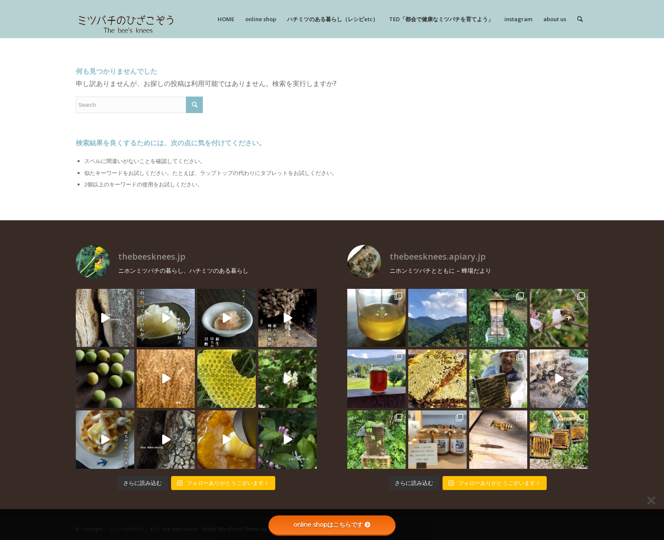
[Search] (580, 19)
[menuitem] (226, 19)
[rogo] (126, 19)
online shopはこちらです (332, 525)
